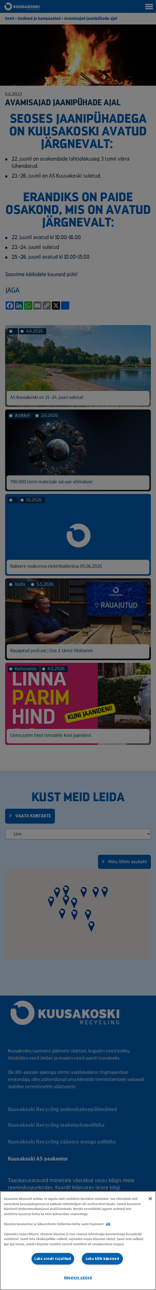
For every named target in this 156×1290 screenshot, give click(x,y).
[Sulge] (150, 1198)
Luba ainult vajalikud (52, 1259)
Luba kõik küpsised (102, 1259)
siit (108, 1224)
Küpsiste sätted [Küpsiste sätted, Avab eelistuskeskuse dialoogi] (78, 1278)
